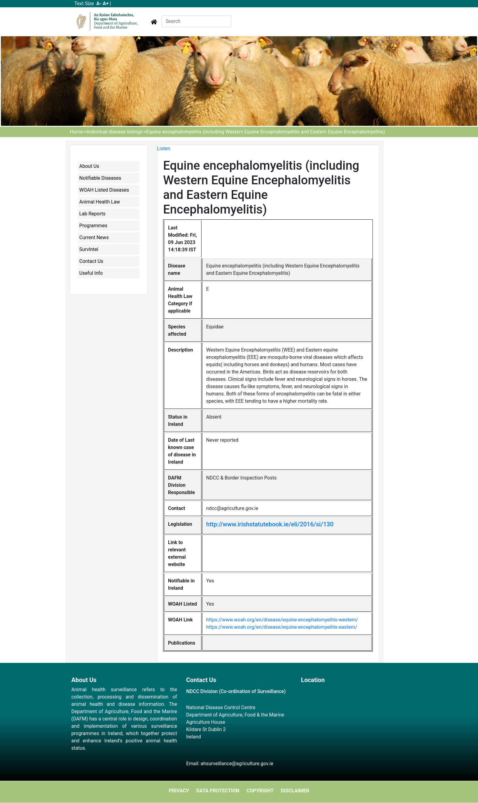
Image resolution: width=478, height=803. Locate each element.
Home (76, 132)
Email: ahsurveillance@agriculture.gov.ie (229, 763)
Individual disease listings (114, 132)
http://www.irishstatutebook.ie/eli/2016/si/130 (270, 524)
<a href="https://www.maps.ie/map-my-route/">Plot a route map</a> (354, 720)
